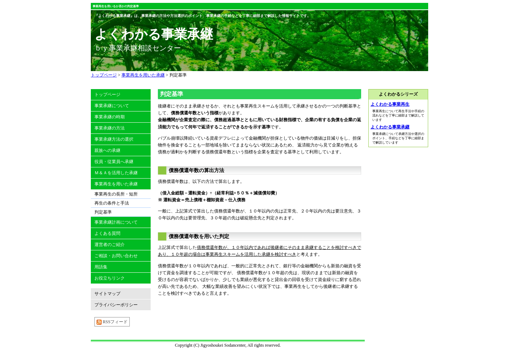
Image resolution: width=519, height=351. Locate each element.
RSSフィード (112, 322)
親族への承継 (107, 150)
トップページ (104, 75)
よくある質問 (107, 233)
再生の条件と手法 (111, 203)
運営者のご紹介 (109, 244)
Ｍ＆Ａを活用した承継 (116, 172)
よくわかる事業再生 (390, 104)
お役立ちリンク (109, 278)
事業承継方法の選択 (113, 139)
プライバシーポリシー (116, 304)
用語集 (100, 266)
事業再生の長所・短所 (116, 194)
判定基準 (178, 75)
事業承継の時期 (109, 116)
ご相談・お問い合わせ (116, 255)
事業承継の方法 (109, 128)
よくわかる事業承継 (390, 127)
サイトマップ (107, 293)
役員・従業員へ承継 (113, 161)
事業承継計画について (116, 222)
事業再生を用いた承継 (143, 75)
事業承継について (111, 105)
